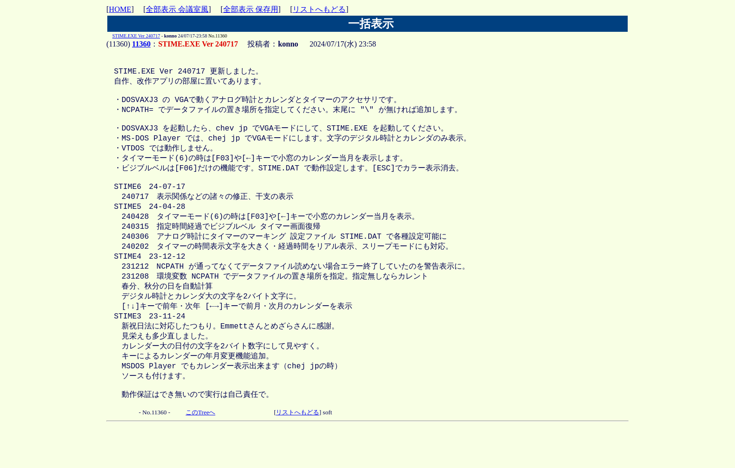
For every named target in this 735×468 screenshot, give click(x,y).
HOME (120, 9)
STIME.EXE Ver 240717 (136, 35)
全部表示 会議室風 (177, 9)
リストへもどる (319, 9)
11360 (141, 44)
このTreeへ (200, 450)
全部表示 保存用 (250, 9)
